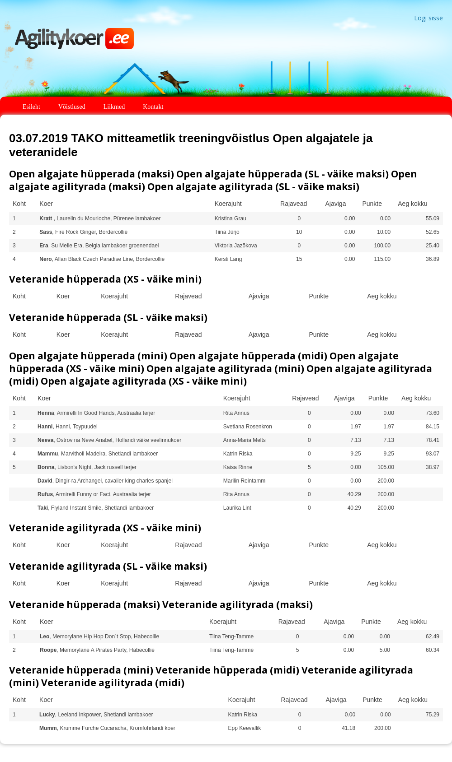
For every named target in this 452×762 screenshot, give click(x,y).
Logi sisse (428, 18)
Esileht (31, 106)
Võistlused (71, 106)
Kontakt (153, 106)
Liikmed (114, 106)
